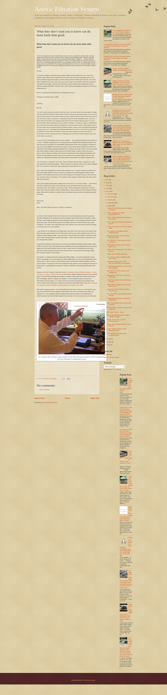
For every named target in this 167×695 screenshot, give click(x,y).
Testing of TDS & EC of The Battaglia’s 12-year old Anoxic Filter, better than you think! (121, 82)
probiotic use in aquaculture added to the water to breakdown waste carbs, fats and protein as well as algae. (122, 143)
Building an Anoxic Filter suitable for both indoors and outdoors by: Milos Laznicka (122, 96)
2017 (107, 179)
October (110, 200)
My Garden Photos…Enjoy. (115, 312)
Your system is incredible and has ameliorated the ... (117, 232)
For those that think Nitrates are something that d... (116, 334)
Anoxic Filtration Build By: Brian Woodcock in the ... (116, 329)
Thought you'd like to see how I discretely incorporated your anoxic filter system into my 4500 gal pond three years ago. (122, 112)
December (110, 194)
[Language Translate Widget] (114, 366)
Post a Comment (44, 389)
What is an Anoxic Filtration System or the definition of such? (122, 69)
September (111, 203)
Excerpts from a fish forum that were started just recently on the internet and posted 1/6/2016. (117, 45)
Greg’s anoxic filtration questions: (117, 254)
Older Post (94, 398)
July (108, 339)
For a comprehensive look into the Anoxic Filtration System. (121, 31)
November (110, 197)
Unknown (109, 354)
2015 (107, 185)
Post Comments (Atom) (50, 402)
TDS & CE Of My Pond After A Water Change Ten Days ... (118, 316)
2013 (107, 191)
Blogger (93, 680)
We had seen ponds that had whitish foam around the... (118, 236)
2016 (107, 182)
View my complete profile (111, 357)
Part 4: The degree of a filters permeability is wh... (116, 213)
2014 (107, 188)
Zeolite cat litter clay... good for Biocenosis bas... (116, 320)
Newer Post (39, 398)
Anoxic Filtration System (67, 9)
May (108, 345)
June (109, 342)
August (109, 205)
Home (67, 398)
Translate (116, 369)
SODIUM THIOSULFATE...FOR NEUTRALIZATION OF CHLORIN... (118, 262)
